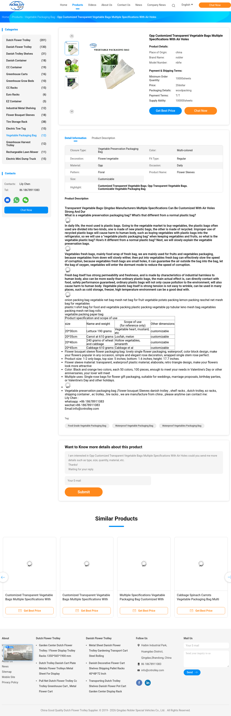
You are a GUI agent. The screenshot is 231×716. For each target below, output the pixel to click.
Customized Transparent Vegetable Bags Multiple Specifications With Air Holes (29, 599)
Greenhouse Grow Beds (26, 81)
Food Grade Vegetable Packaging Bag (87, 425)
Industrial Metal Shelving (26, 108)
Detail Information (75, 138)
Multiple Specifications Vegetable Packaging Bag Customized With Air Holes (142, 599)
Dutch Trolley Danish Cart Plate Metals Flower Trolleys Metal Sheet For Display (57, 668)
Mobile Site (8, 677)
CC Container (26, 67)
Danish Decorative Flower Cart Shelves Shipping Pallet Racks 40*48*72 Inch (107, 668)
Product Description (103, 138)
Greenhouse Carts (26, 74)
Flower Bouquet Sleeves (26, 115)
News (5, 666)
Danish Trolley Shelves (26, 54)
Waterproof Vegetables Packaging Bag (181, 425)
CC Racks (26, 88)
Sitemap (7, 671)
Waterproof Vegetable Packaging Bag (134, 425)
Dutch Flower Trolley (26, 40)
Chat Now (215, 5)
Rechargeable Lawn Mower (26, 152)
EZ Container (26, 101)
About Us (7, 661)
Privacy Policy (10, 682)
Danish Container (26, 60)
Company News (156, 4)
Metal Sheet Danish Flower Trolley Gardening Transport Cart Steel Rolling (108, 650)
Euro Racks (26, 94)
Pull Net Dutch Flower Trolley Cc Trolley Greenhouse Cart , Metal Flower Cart (58, 686)
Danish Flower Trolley (26, 47)
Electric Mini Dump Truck (26, 159)
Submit (84, 492)
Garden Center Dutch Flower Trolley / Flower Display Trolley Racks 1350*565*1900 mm (57, 650)
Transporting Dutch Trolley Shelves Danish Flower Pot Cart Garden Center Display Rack (107, 686)
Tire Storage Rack (26, 122)
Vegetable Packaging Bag (26, 135)
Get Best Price (165, 110)
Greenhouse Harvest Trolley (26, 144)
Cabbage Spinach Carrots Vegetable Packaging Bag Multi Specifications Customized (198, 599)
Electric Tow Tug (26, 128)
